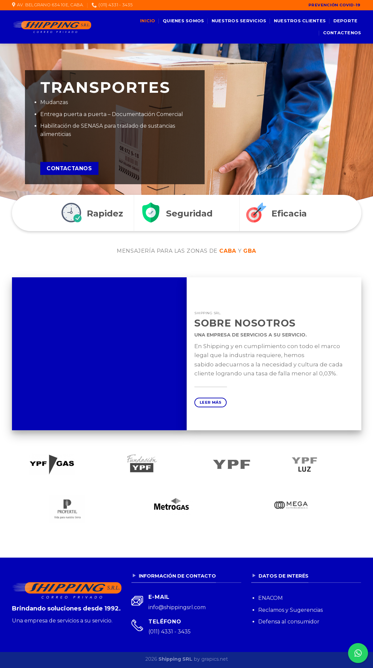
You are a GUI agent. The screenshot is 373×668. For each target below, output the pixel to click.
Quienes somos (183, 20)
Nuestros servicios (239, 20)
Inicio (147, 20)
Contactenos (342, 32)
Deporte (345, 20)
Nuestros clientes (300, 20)
